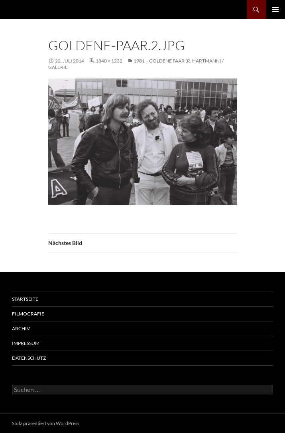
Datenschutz (29, 358)
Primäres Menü (275, 9)
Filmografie (28, 314)
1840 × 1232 (109, 61)
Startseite (25, 299)
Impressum (25, 343)
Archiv (21, 328)
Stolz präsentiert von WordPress (45, 423)
